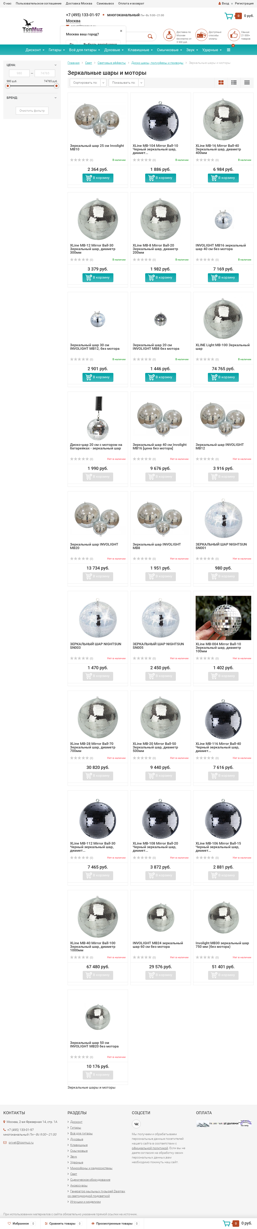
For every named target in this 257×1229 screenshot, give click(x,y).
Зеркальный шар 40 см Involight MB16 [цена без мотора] (160, 446)
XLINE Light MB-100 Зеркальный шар (223, 347)
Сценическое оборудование (90, 1179)
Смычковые (168, 50)
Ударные (210, 50)
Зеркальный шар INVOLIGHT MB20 (94, 546)
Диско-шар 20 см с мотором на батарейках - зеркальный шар (96, 446)
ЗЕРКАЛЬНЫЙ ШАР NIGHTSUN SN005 (158, 646)
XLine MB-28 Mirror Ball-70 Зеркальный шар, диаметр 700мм (92, 747)
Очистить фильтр (32, 110)
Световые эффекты (112, 63)
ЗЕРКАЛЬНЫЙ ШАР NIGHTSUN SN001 (221, 546)
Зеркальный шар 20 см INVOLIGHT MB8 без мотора (156, 347)
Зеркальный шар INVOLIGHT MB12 (220, 446)
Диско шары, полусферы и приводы (157, 63)
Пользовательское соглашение (38, 3)
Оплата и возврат (131, 3)
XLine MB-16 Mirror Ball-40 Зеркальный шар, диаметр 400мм (218, 149)
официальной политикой (150, 1148)
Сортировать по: (85, 82)
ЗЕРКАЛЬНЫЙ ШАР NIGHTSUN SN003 (95, 646)
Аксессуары (79, 1185)
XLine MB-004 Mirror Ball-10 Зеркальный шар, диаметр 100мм (218, 647)
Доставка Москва (79, 3)
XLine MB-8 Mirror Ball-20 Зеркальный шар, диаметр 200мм (155, 249)
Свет (88, 63)
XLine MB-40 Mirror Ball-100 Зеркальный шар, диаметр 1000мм (92, 946)
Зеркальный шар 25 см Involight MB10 (97, 147)
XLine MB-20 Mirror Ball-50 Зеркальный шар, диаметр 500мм (155, 747)
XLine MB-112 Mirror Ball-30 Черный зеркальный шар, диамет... (92, 847)
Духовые (112, 50)
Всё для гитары (82, 50)
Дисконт (33, 50)
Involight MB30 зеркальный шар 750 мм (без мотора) (222, 945)
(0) (81, 160)
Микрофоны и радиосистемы (91, 1168)
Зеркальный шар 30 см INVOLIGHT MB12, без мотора (95, 347)
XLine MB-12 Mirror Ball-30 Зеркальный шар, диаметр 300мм (92, 249)
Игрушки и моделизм (85, 1201)
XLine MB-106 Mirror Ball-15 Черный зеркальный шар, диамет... (218, 847)
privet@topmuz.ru (21, 1142)
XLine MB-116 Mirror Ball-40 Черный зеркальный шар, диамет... (218, 747)
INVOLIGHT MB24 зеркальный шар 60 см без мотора (158, 945)
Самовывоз (105, 3)
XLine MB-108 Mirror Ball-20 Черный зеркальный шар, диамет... (155, 847)
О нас (7, 3)
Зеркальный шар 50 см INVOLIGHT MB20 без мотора (94, 1044)
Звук (190, 50)
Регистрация (244, 3)
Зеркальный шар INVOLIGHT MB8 (157, 546)
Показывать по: (123, 82)
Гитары (55, 50)
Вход (224, 3)
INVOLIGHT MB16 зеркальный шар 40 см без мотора (221, 247)
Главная (74, 63)
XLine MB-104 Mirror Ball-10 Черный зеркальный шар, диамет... (155, 149)
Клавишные (138, 50)
